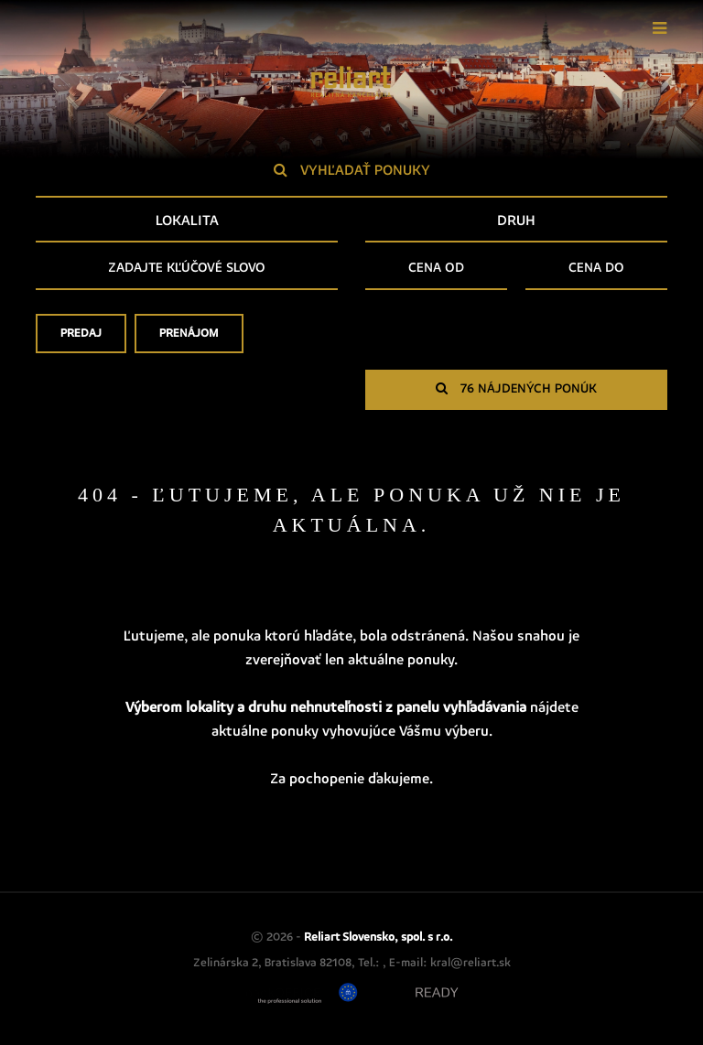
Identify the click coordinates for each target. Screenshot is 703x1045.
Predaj (81, 339)
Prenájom (189, 339)
